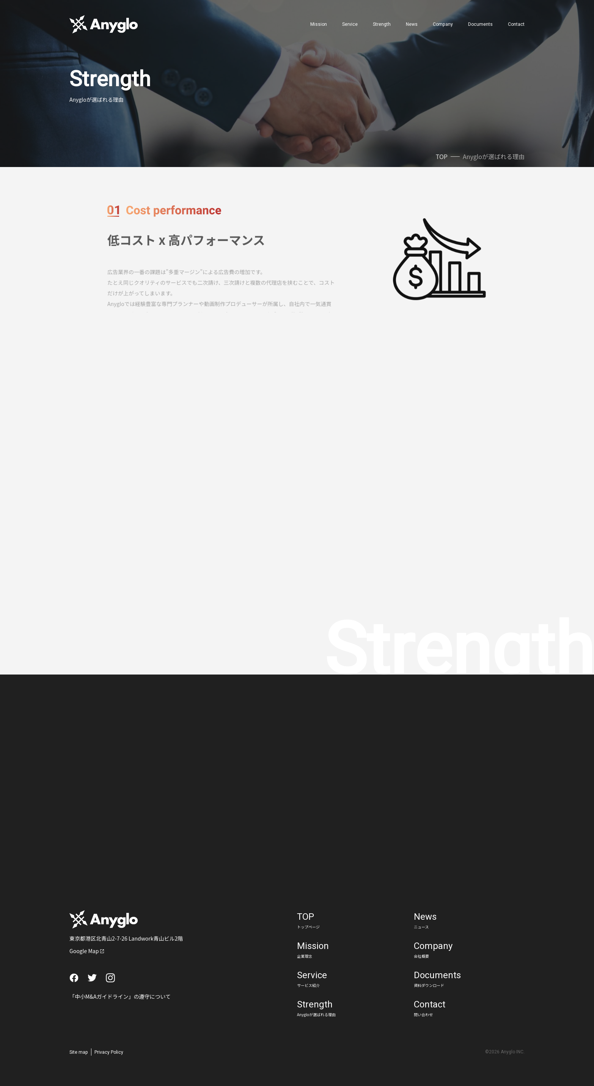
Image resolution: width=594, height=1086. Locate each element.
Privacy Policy (108, 1052)
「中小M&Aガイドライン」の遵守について (120, 996)
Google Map (84, 951)
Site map (78, 1052)
